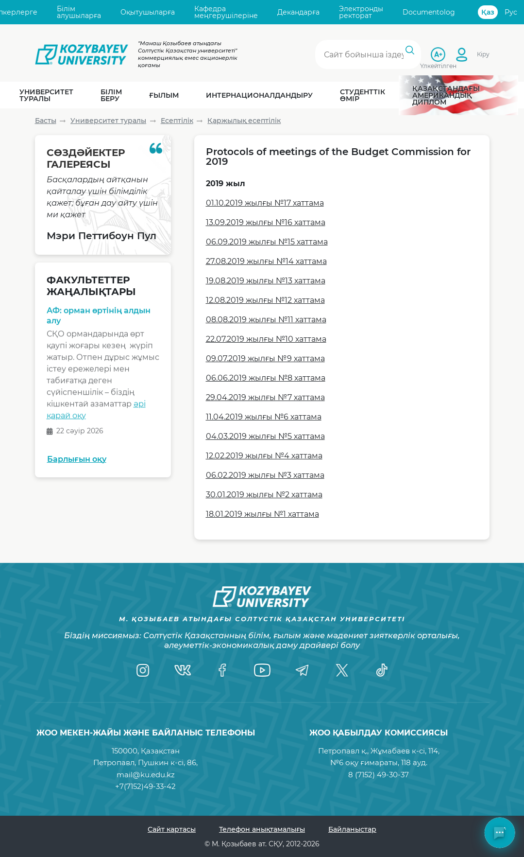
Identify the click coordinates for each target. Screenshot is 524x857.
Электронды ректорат (361, 12)
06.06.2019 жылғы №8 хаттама (265, 378)
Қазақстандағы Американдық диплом (446, 95)
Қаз (487, 12)
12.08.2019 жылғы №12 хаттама (265, 300)
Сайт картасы (172, 829)
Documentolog (429, 12)
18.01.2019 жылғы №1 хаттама (262, 514)
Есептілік (177, 120)
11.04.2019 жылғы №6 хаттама (263, 416)
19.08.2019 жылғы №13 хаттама (265, 280)
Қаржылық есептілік (244, 120)
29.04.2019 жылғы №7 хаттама (265, 397)
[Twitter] (342, 670)
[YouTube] (262, 670)
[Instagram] (143, 670)
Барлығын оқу (76, 459)
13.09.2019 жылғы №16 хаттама (265, 222)
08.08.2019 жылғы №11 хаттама (266, 319)
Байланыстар (352, 829)
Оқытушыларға (147, 12)
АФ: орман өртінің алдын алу (99, 318)
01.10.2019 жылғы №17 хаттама (265, 203)
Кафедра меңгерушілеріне (226, 12)
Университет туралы (108, 120)
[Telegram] (302, 670)
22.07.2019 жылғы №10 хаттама (266, 339)
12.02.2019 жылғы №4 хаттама (264, 455)
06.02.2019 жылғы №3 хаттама (265, 475)
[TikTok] (381, 670)
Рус (511, 12)
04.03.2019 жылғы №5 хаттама (265, 436)
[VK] (182, 670)
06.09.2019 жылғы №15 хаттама (267, 241)
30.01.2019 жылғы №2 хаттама (264, 494)
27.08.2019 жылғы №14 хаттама (266, 261)
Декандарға (298, 12)
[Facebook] (222, 670)
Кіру (483, 54)
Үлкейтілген (438, 65)
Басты (45, 120)
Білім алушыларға (79, 12)
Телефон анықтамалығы (262, 829)
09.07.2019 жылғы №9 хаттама (265, 358)
